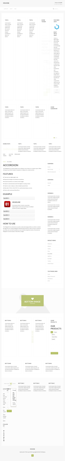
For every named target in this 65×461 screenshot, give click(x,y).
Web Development (52, 171)
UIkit (11, 8)
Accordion (50, 253)
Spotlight (50, 258)
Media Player (50, 263)
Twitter (49, 261)
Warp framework (51, 276)
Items (56, 2)
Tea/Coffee (54, 336)
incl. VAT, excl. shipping (58, 4)
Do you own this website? (14, 403)
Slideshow (50, 243)
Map (49, 251)
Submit (9, 411)
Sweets (53, 339)
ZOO (49, 280)
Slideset (49, 246)
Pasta (55, 332)
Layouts (6, 8)
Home (4, 161)
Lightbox (50, 256)
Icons (49, 274)
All (51, 332)
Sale (15, 8)
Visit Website (57, 91)
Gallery (49, 248)
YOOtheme (50, 278)
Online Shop (54, 353)
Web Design (50, 169)
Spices (53, 334)
